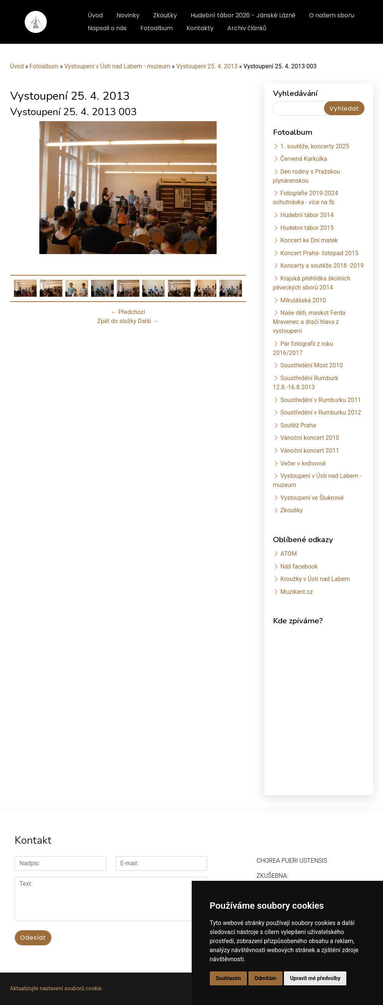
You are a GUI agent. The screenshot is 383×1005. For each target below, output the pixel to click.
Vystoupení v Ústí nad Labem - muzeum (117, 66)
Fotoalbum (156, 28)
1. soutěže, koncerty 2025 (314, 146)
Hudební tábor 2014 (306, 215)
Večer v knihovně (303, 463)
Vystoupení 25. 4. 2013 (207, 66)
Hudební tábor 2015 (306, 227)
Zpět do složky (116, 321)
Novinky (128, 15)
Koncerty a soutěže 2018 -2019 (321, 265)
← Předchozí (128, 312)
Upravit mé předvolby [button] (315, 978)
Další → (148, 321)
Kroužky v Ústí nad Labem (315, 579)
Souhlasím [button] (228, 978)
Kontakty (200, 28)
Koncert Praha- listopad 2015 (319, 253)
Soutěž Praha (298, 425)
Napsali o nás (107, 28)
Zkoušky (165, 15)
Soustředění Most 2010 (311, 365)
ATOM (288, 553)
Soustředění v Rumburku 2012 (320, 412)
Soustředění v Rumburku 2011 (320, 400)
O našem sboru (331, 15)
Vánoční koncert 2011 (309, 450)
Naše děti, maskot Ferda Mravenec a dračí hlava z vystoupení (309, 321)
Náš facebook (299, 566)
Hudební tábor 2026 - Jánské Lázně (243, 15)
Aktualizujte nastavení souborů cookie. (56, 988)
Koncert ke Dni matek (309, 240)
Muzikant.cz (296, 591)
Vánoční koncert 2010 (309, 437)
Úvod (95, 15)
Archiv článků (247, 28)
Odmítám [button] (265, 978)
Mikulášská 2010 (303, 300)
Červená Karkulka (303, 158)
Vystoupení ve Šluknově (312, 497)
